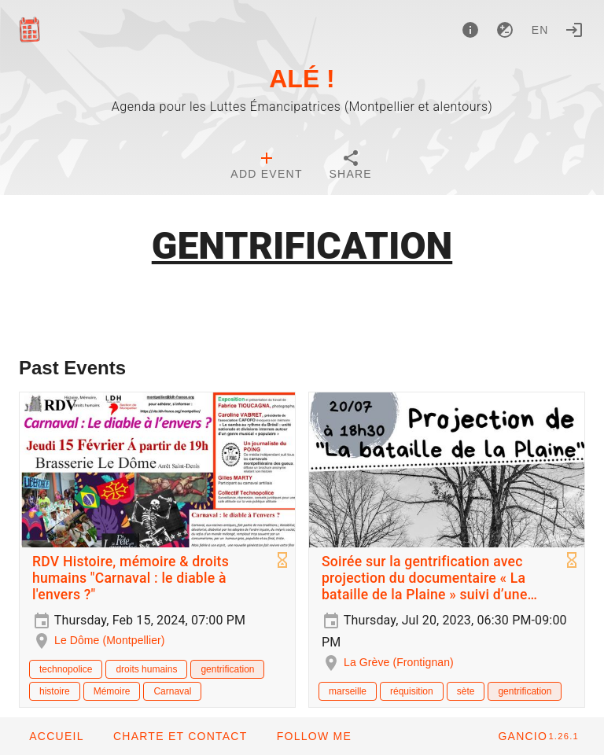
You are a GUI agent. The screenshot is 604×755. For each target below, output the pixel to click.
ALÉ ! (302, 78)
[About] (470, 30)
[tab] (266, 166)
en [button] (540, 30)
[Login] (574, 30)
